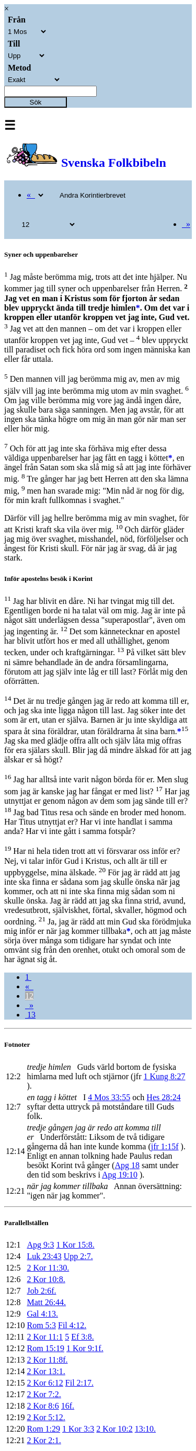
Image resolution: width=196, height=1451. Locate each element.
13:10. (145, 1428)
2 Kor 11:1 (45, 1336)
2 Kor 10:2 (114, 1428)
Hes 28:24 (163, 1097)
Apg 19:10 (119, 1174)
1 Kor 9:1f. (84, 1348)
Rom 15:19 (45, 1348)
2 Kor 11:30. (48, 1267)
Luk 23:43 (44, 1256)
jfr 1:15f (165, 1146)
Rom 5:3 (41, 1325)
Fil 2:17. (79, 1382)
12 (29, 995)
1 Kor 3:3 (78, 1428)
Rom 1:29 (43, 1428)
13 (30, 1014)
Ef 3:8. (82, 1336)
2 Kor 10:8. (46, 1279)
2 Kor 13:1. (46, 1371)
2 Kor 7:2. (44, 1394)
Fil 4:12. (72, 1325)
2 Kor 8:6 (43, 1405)
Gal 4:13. (42, 1313)
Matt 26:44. (46, 1302)
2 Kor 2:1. (44, 1440)
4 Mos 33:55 (109, 1097)
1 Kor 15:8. (75, 1244)
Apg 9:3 (40, 1244)
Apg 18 (127, 1165)
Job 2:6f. (41, 1290)
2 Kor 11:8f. (47, 1359)
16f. (67, 1405)
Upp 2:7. (78, 1256)
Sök (36, 102)
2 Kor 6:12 (45, 1382)
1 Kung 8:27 (165, 1076)
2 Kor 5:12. (46, 1417)
